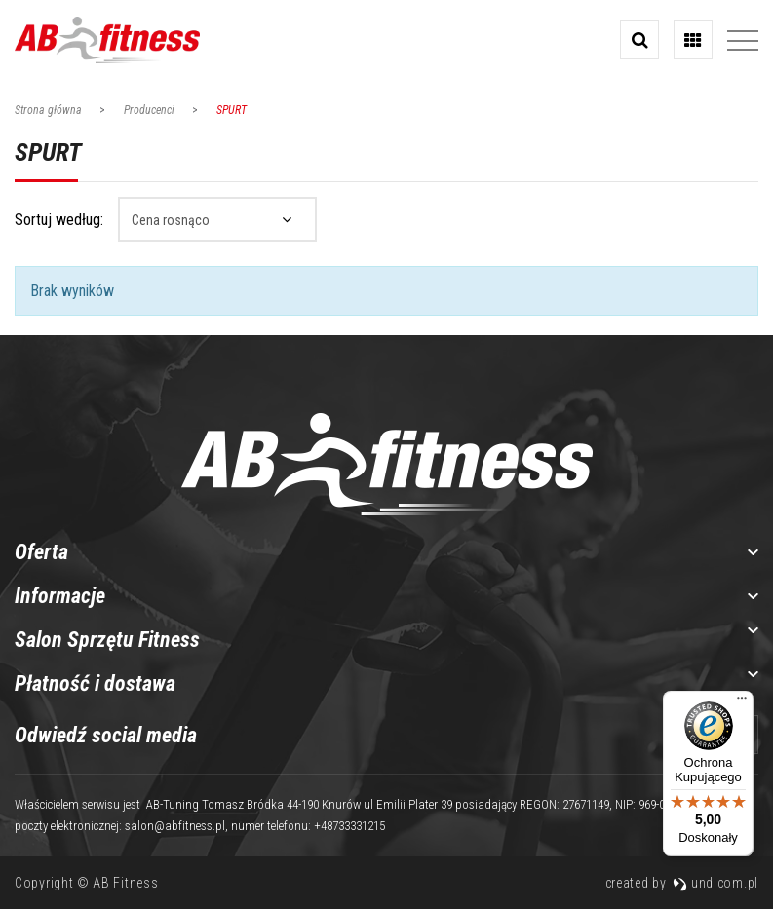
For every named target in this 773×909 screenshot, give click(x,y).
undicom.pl (715, 882)
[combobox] (217, 219)
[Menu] (742, 702)
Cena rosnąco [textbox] (171, 220)
